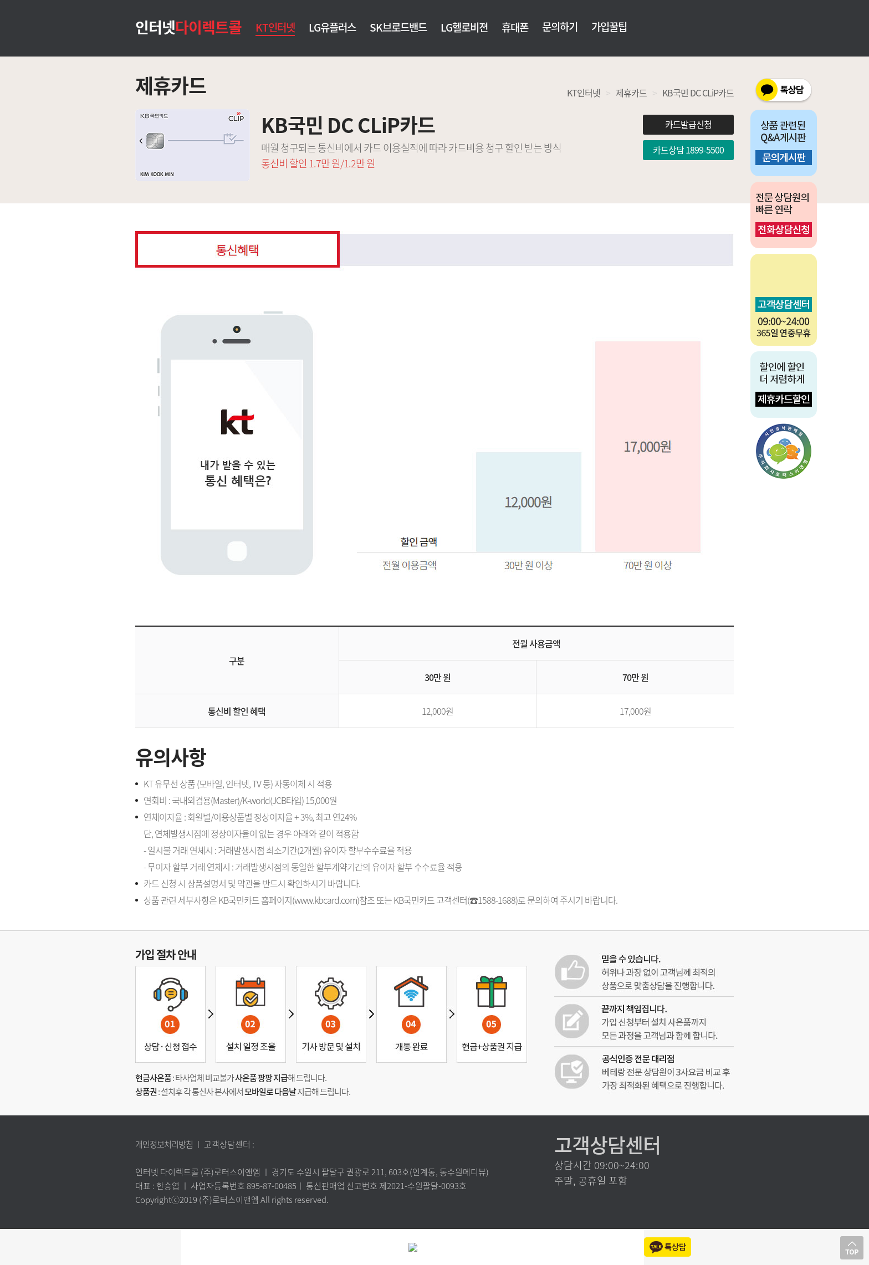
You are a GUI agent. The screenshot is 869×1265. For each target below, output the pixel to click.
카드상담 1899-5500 (688, 149)
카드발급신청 (688, 124)
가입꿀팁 (609, 26)
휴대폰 (515, 28)
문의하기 (559, 26)
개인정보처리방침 (164, 1144)
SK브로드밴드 (398, 28)
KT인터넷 (275, 27)
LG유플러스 (332, 28)
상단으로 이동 (851, 1247)
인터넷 (188, 26)
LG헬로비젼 (464, 28)
